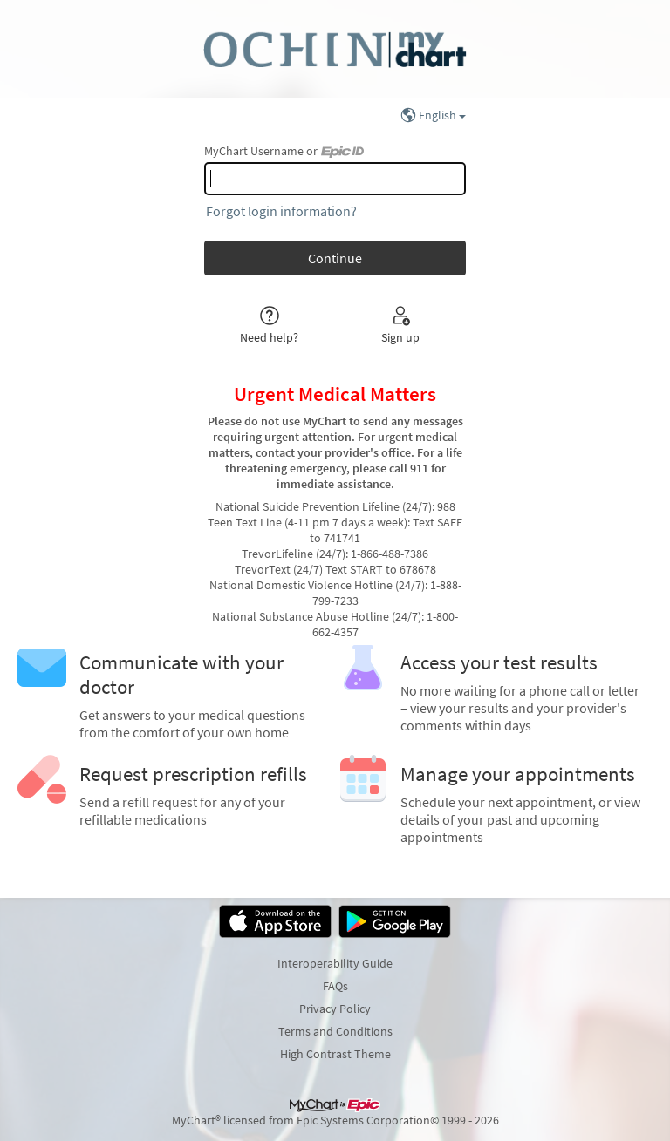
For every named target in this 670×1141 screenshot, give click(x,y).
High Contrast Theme (335, 1054)
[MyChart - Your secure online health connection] (334, 49)
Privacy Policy (335, 1008)
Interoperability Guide (335, 963)
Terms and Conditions (335, 1031)
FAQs (335, 986)
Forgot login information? (281, 211)
